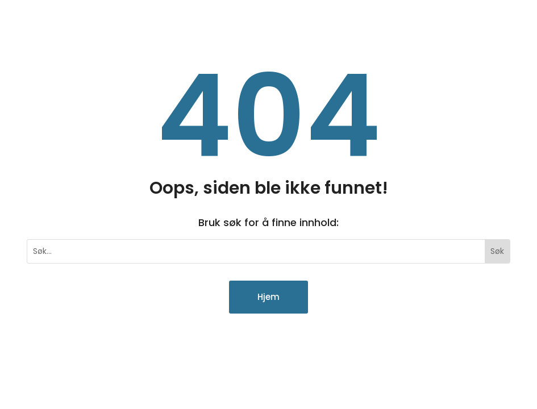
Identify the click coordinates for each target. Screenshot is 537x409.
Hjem (268, 297)
